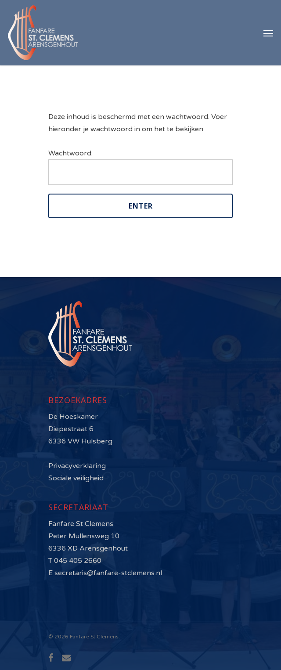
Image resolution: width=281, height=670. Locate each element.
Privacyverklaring (77, 465)
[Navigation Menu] (268, 33)
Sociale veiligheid (76, 478)
